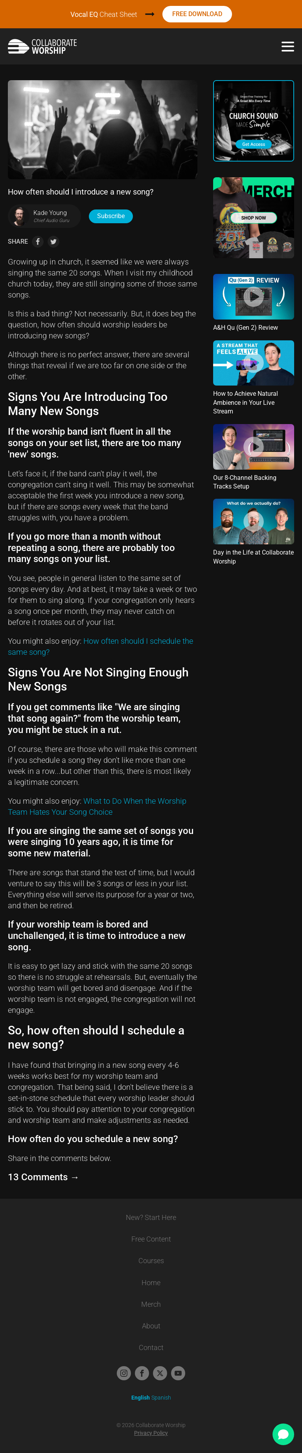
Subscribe (111, 216)
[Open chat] (283, 1434)
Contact (151, 1347)
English (140, 1397)
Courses (151, 1260)
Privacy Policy (151, 1433)
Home (151, 1282)
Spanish (161, 1397)
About (151, 1326)
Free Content (151, 1239)
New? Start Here (151, 1217)
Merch (151, 1304)
